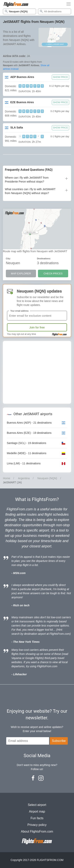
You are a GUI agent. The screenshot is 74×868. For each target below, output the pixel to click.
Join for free (37, 327)
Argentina (24, 478)
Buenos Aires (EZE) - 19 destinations (29, 432)
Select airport (37, 805)
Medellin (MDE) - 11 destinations (26, 453)
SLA (16, 127)
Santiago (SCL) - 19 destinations (26, 443)
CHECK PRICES (53, 273)
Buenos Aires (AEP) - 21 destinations (29, 422)
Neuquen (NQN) (47, 478)
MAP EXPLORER (21, 273)
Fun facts (37, 818)
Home (6, 478)
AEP (22, 77)
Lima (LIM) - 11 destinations (24, 463)
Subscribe (59, 740)
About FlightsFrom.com (37, 831)
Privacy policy (37, 824)
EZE (22, 102)
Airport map (37, 811)
